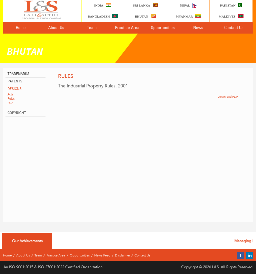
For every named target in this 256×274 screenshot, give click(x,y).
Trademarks (18, 73)
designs (15, 88)
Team (91, 27)
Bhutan (145, 16)
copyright (17, 112)
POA (10, 103)
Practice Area (127, 27)
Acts (10, 94)
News (198, 27)
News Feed (102, 255)
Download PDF (228, 96)
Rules (11, 99)
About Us (56, 27)
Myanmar (188, 16)
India (103, 5)
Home (21, 27)
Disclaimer (122, 255)
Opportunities (163, 27)
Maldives (231, 16)
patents (15, 81)
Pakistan (231, 5)
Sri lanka (145, 5)
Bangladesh (103, 16)
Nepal (188, 5)
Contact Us (234, 27)
